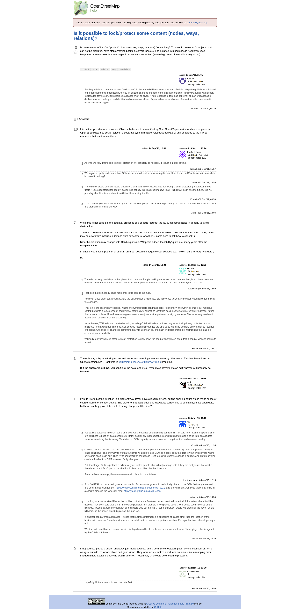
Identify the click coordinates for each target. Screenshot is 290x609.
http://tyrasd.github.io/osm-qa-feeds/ (142, 491)
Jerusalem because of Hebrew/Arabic (140, 361)
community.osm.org (197, 22)
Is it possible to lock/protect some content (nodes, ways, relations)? (136, 36)
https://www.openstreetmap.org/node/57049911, (141, 487)
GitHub (158, 607)
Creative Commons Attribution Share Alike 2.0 (170, 603)
